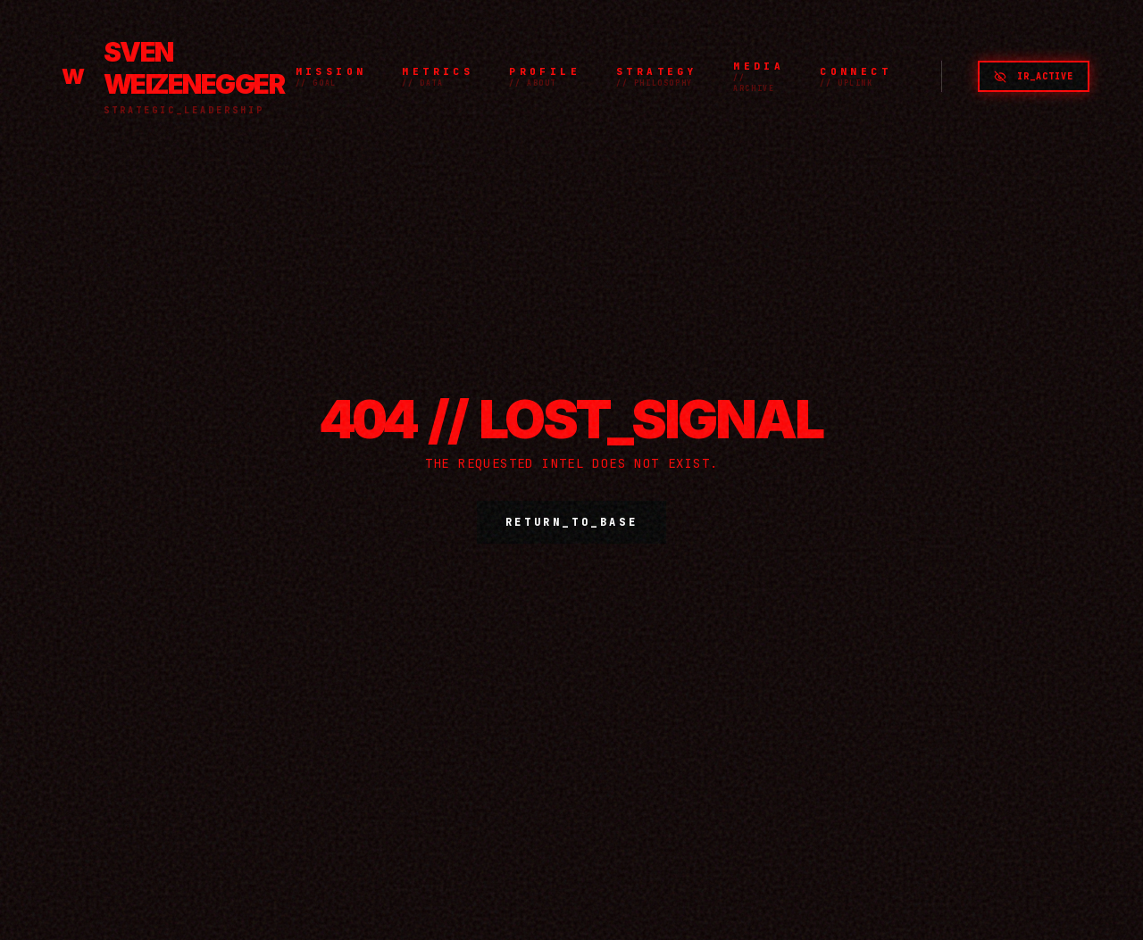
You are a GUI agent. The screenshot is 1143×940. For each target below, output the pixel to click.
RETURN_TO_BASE (571, 522)
